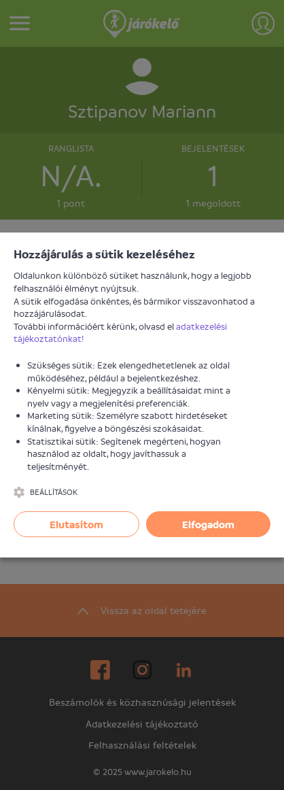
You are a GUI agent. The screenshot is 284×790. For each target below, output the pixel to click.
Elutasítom (76, 524)
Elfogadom (208, 524)
